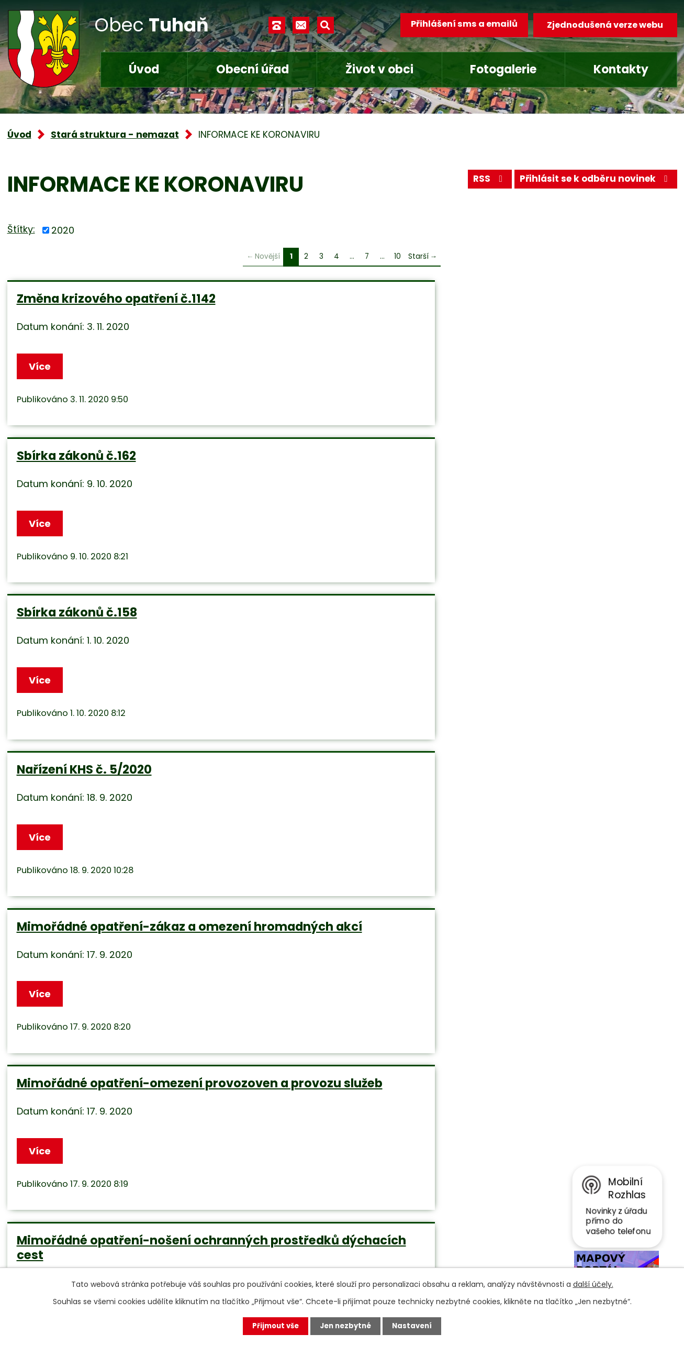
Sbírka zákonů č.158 (528, 298)
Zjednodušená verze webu (605, 25)
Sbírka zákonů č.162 (302, 298)
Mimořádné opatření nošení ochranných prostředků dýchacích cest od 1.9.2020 (102, 859)
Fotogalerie (503, 69)
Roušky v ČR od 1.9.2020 (539, 653)
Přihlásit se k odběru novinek (592, 182)
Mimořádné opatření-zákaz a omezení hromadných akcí (331, 483)
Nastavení (415, 1325)
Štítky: (21, 229)
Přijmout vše (273, 1325)
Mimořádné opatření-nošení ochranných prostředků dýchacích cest (104, 668)
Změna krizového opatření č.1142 (97, 306)
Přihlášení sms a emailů (460, 25)
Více (42, 373)
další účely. (593, 1283)
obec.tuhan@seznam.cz (276, 1218)
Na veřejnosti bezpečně (313, 653)
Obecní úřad (252, 69)
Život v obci (379, 69)
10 (397, 256)
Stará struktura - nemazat (115, 134)
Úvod (144, 69)
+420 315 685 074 (261, 1187)
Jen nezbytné (346, 1325)
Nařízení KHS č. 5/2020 (84, 476)
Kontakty (620, 69)
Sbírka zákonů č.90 (526, 844)
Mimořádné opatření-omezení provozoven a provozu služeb (561, 483)
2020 (62, 230)
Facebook (243, 1249)
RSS (480, 182)
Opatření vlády (287, 844)
